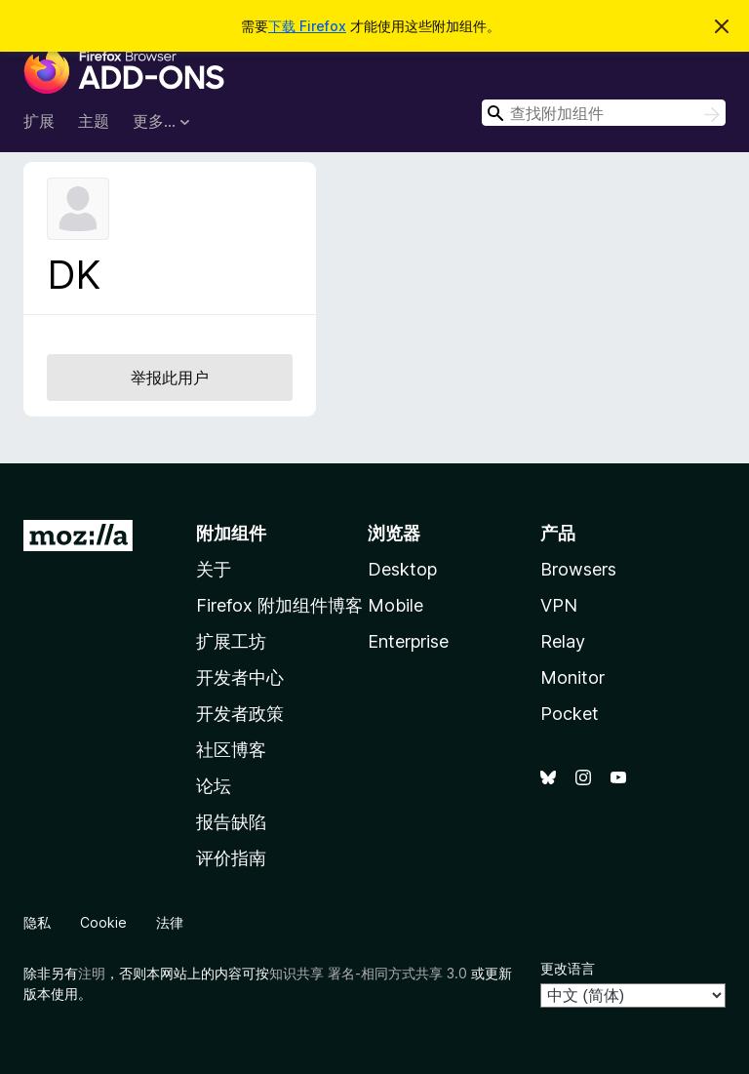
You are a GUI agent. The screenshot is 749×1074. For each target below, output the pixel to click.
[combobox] (604, 112)
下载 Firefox (307, 26)
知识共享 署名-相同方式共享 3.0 (368, 973)
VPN (558, 605)
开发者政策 (240, 713)
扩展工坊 (231, 641)
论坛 (213, 786)
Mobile (395, 605)
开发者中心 (240, 677)
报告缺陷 (231, 822)
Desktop (402, 569)
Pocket (569, 713)
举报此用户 (170, 377)
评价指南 (231, 858)
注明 (91, 973)
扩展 (39, 121)
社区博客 (231, 749)
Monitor (572, 677)
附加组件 (231, 533)
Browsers (578, 569)
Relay (562, 641)
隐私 (37, 922)
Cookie (103, 922)
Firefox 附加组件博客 (279, 605)
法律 (169, 922)
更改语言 (567, 968)
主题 (93, 121)
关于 (213, 569)
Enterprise (408, 641)
